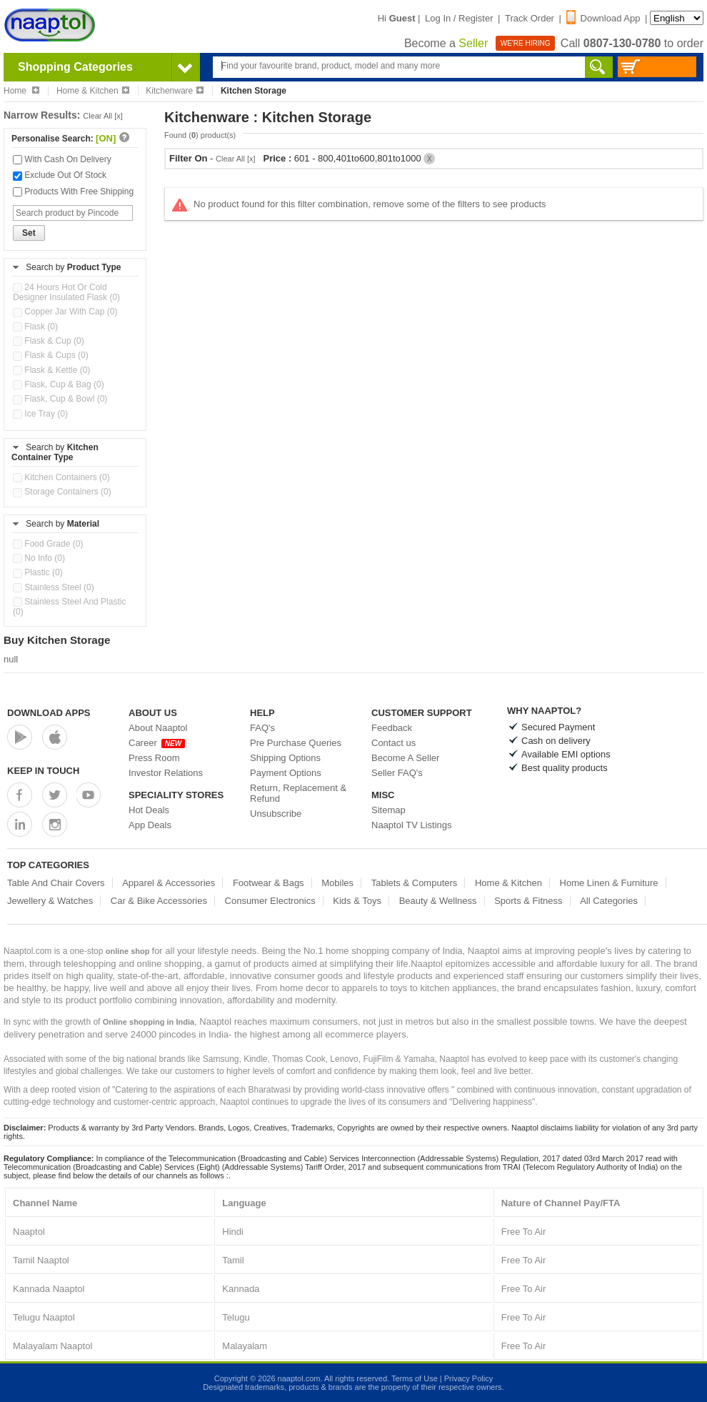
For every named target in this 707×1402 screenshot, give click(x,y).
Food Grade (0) (48, 544)
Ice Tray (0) (40, 414)
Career (157, 742)
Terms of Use (414, 1378)
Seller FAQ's (397, 772)
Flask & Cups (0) (51, 355)
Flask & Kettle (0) (51, 370)
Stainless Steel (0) (53, 587)
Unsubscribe (275, 813)
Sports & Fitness (528, 900)
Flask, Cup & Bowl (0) (60, 399)
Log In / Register (459, 18)
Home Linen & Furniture (609, 883)
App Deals (150, 825)
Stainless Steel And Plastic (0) (69, 607)
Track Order (529, 18)
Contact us (393, 742)
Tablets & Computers (414, 883)
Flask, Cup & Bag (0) (58, 384)
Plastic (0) (38, 572)
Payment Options (285, 772)
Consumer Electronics (270, 900)
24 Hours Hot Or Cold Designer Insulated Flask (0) (66, 292)
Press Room (154, 757)
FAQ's (262, 727)
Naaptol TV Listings (411, 825)
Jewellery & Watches (50, 900)
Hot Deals (149, 810)
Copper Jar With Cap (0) (65, 312)
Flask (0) (35, 327)
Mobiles (337, 883)
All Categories (609, 900)
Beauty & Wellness (438, 900)
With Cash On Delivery (62, 159)
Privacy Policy (468, 1378)
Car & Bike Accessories (159, 900)
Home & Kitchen (92, 91)
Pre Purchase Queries (295, 742)
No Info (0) (39, 558)
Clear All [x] (103, 115)
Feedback (391, 727)
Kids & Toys (357, 900)
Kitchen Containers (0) (61, 477)
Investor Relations (166, 772)
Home (21, 91)
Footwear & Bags (268, 883)
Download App (603, 18)
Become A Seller (405, 757)
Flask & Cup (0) (48, 341)
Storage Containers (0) (62, 492)
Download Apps (49, 712)
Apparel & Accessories (168, 883)
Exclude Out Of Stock (59, 175)
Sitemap (388, 810)
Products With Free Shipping (73, 192)
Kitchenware (175, 91)
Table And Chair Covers (56, 883)
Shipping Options (285, 757)
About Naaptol (158, 727)
